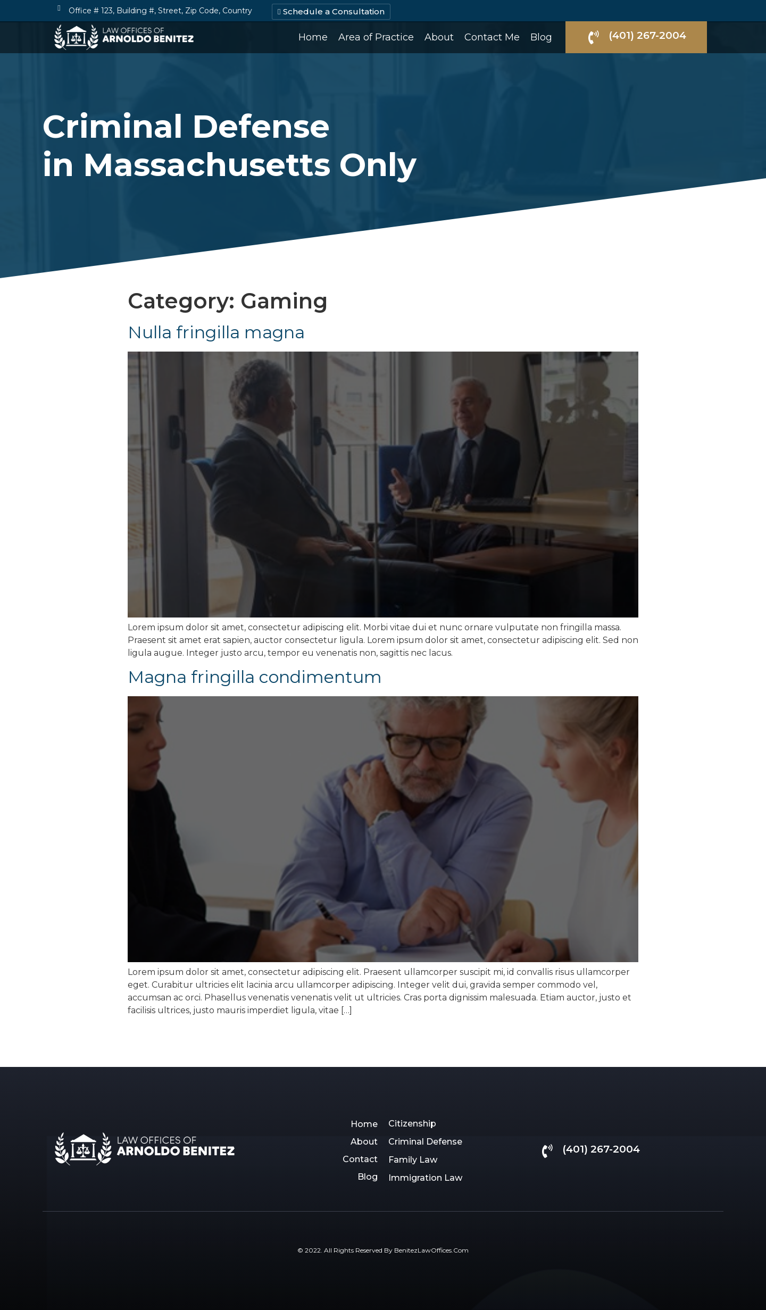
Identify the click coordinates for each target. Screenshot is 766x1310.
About (439, 37)
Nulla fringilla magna (216, 332)
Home (313, 37)
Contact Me (492, 37)
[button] (331, 12)
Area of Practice (376, 37)
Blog (541, 37)
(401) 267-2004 (647, 35)
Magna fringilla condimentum (255, 676)
